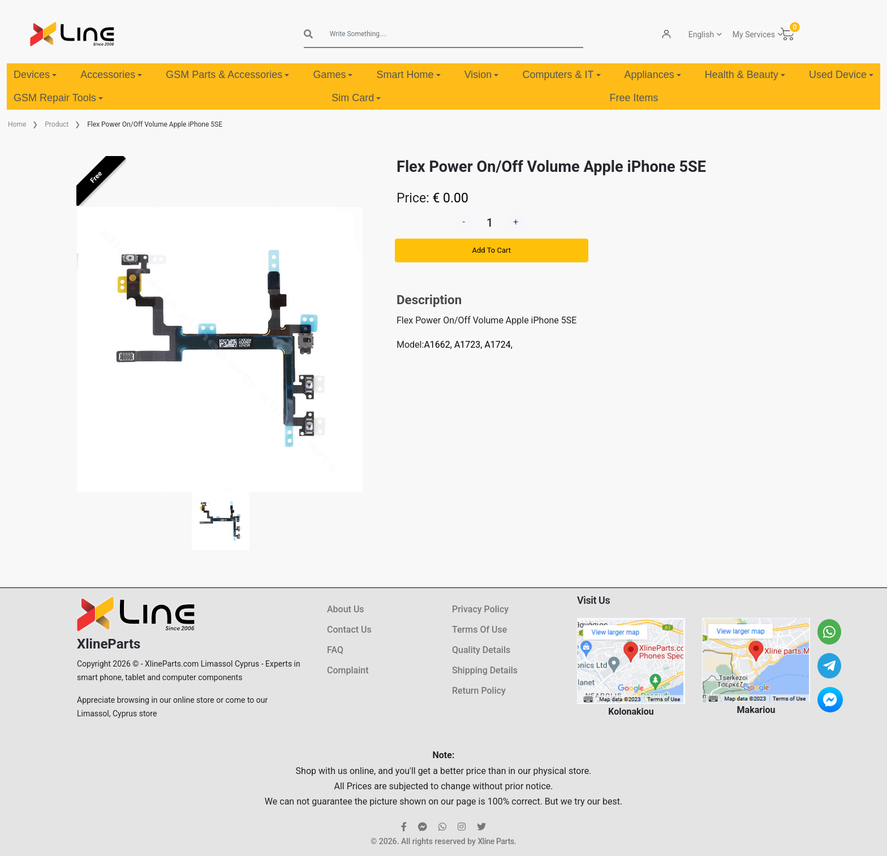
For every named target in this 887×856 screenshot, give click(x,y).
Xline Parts (495, 841)
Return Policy (479, 690)
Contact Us (349, 629)
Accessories (111, 74)
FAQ (335, 650)
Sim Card (356, 97)
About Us (345, 609)
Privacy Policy (480, 609)
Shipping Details (485, 670)
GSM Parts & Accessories (227, 74)
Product (56, 124)
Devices (35, 74)
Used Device (841, 74)
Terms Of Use (479, 629)
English (701, 34)
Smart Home (409, 74)
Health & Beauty (745, 74)
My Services (754, 34)
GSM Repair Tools (58, 97)
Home (17, 124)
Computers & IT (561, 74)
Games (332, 74)
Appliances (653, 74)
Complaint (347, 670)
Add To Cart (491, 250)
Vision (481, 74)
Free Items (634, 97)
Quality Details (481, 650)
